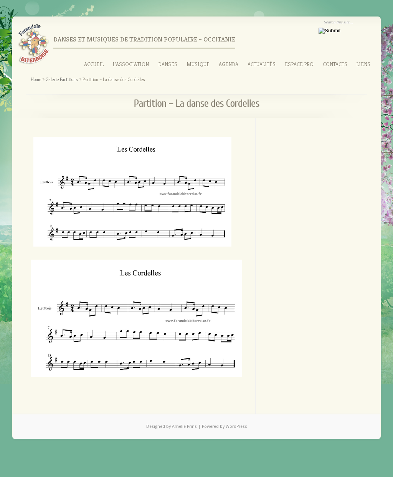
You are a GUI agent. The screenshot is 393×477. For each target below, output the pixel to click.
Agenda (228, 64)
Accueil (94, 64)
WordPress (236, 426)
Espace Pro (299, 64)
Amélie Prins (185, 426)
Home (36, 79)
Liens (363, 64)
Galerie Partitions (62, 79)
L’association (131, 64)
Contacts (335, 64)
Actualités (262, 64)
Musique (198, 64)
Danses (167, 64)
